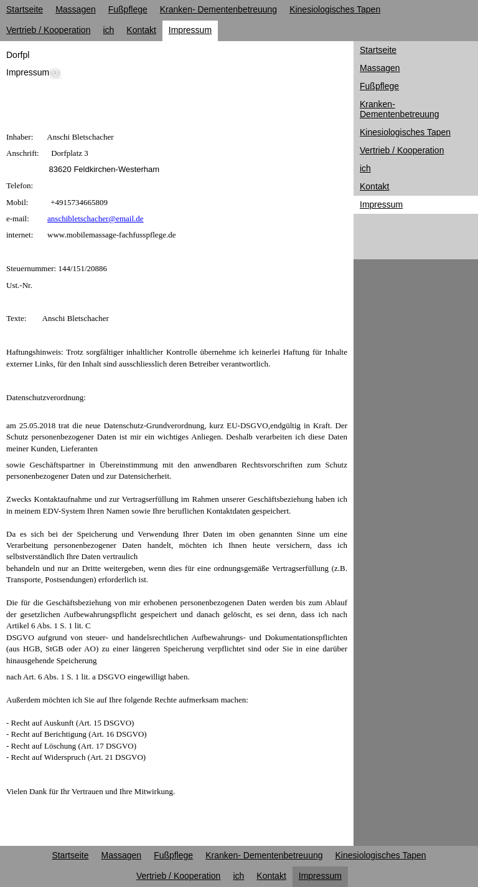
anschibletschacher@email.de (95, 218)
